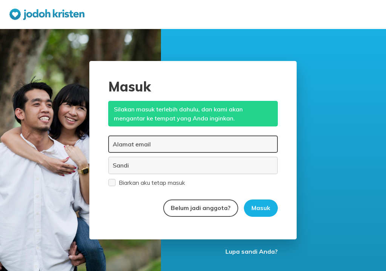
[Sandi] (193, 165)
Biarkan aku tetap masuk (146, 182)
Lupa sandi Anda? (251, 251)
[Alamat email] (193, 144)
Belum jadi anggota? (201, 208)
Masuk (260, 208)
